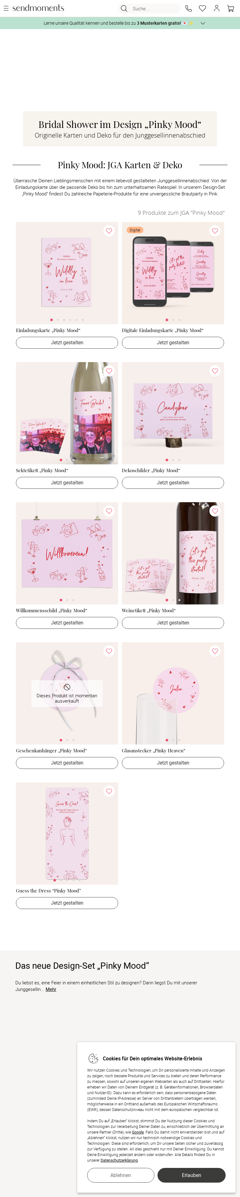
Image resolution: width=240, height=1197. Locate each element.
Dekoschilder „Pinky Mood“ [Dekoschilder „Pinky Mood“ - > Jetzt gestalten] (151, 470)
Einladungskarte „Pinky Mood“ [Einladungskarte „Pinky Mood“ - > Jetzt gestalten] (48, 330)
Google (138, 1131)
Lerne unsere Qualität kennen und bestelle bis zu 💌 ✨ (118, 23)
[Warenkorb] (230, 8)
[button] (188, 8)
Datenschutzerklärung (119, 1160)
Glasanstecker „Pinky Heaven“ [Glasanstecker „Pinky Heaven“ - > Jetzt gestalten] (153, 750)
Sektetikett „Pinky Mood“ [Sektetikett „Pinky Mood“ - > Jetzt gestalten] (42, 470)
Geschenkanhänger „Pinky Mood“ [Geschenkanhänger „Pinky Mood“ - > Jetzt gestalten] (51, 750)
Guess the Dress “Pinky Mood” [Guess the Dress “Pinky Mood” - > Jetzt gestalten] (48, 890)
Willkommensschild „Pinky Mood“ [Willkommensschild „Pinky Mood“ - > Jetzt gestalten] (51, 610)
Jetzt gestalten (67, 342)
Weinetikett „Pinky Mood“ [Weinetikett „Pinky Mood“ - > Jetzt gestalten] (149, 610)
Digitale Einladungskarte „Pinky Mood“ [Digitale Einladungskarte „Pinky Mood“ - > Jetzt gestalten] (162, 330)
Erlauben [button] (191, 1175)
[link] (67, 273)
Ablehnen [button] (120, 1175)
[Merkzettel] (202, 8)
